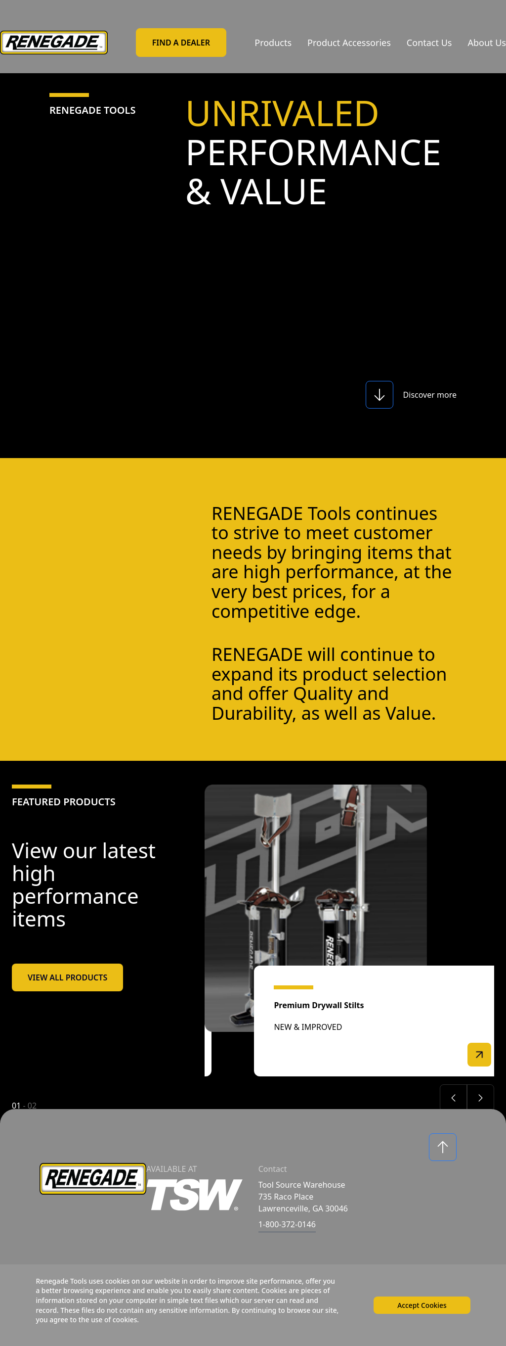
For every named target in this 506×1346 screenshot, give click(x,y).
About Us (486, 42)
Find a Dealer (181, 42)
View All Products (67, 977)
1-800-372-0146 (287, 1224)
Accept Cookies (421, 1304)
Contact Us (429, 42)
